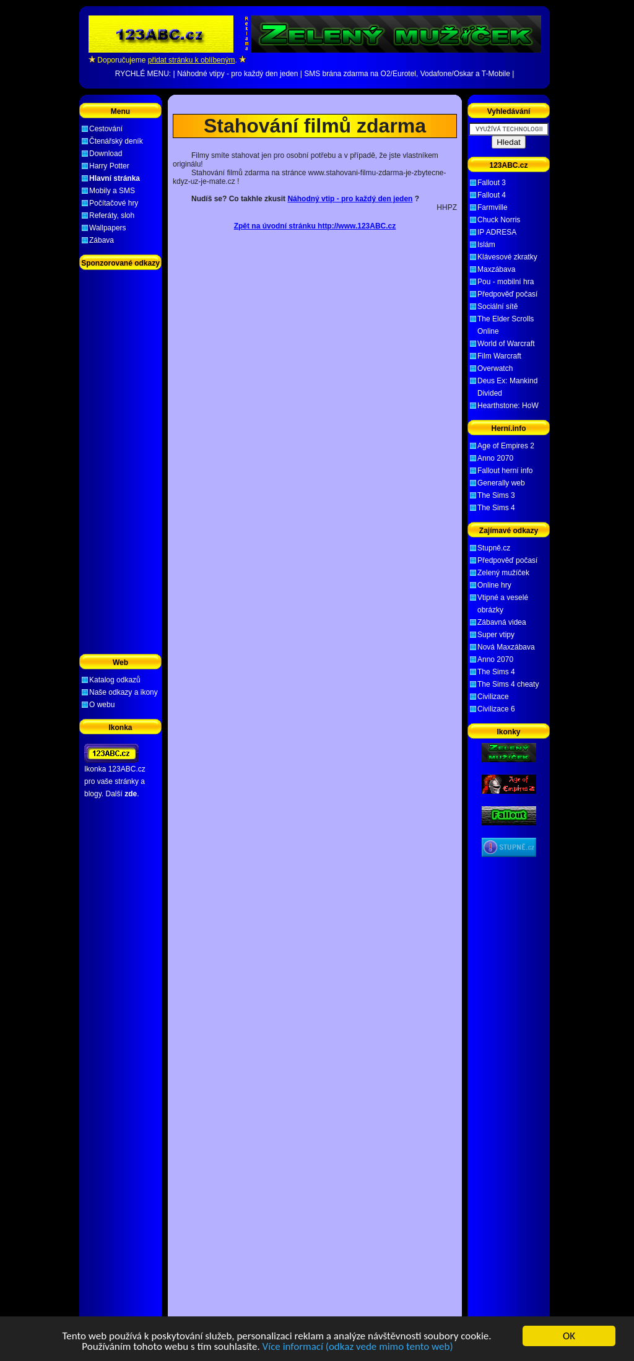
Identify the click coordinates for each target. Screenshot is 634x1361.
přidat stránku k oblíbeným (191, 60)
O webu (102, 704)
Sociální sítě (497, 306)
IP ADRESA (496, 232)
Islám (486, 244)
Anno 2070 (495, 458)
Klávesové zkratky (507, 257)
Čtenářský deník (116, 141)
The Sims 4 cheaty (508, 684)
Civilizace (493, 696)
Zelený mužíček (503, 572)
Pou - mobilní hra (505, 281)
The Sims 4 (496, 507)
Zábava (101, 240)
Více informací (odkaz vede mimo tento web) (358, 1347)
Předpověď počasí (507, 294)
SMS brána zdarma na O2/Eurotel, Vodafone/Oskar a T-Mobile (407, 73)
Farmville (492, 207)
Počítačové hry (113, 203)
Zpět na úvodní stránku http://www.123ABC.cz (315, 226)
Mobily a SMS (112, 190)
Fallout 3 (491, 182)
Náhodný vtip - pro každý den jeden (349, 198)
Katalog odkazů (115, 680)
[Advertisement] (315, 104)
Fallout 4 (491, 195)
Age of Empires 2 (505, 445)
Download (105, 153)
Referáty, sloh (111, 215)
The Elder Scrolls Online (505, 325)
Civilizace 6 (496, 709)
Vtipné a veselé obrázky (502, 603)
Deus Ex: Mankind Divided (507, 387)
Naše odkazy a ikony (123, 692)
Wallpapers (107, 228)
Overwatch (495, 368)
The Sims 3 (496, 495)
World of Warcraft (506, 343)
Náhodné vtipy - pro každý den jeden (237, 73)
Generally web (501, 483)
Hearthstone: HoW (508, 405)
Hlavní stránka (114, 178)
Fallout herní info (504, 470)
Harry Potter (109, 166)
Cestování (106, 128)
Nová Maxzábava (506, 647)
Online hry (494, 585)
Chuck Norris (498, 219)
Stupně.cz (493, 548)
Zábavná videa (501, 622)
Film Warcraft (499, 356)
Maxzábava (496, 269)
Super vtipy (496, 634)
